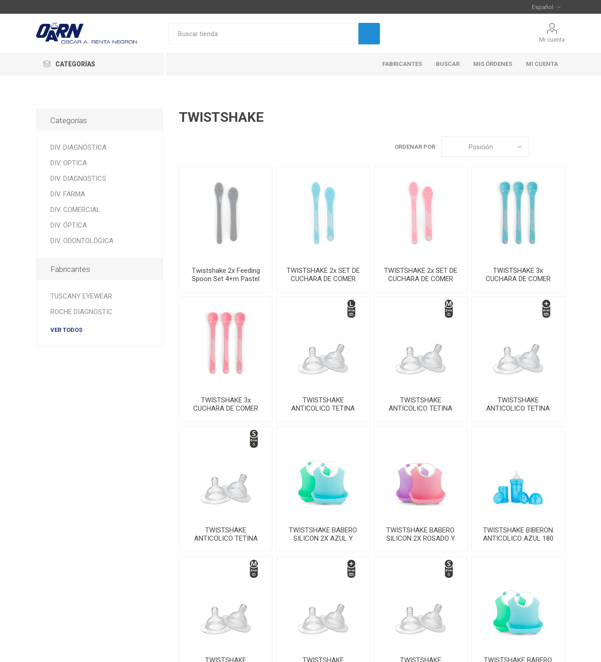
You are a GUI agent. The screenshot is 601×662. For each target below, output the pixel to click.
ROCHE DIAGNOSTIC (81, 312)
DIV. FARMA (67, 194)
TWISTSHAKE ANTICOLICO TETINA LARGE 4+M (323, 408)
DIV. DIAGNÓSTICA (78, 147)
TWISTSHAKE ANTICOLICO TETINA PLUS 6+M (518, 408)
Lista (558, 146)
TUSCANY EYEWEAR (81, 296)
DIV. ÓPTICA (68, 225)
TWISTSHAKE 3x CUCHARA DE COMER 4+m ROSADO (225, 408)
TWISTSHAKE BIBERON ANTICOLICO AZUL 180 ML (518, 538)
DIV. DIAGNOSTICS (78, 178)
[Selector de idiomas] (546, 7)
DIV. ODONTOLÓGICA (82, 241)
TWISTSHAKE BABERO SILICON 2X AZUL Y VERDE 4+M (323, 538)
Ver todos (66, 329)
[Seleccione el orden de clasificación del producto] (485, 146)
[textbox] (263, 33)
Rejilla (540, 146)
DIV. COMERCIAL (75, 210)
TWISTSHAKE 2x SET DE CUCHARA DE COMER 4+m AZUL (323, 278)
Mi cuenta (552, 39)
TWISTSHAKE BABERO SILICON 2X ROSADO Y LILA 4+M (420, 538)
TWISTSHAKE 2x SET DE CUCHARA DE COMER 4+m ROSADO (420, 278)
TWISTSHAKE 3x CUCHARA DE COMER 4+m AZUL (518, 278)
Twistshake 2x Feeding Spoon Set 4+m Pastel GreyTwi (226, 278)
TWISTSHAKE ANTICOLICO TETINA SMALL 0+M (226, 538)
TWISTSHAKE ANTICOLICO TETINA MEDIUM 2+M (420, 408)
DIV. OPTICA (68, 163)
